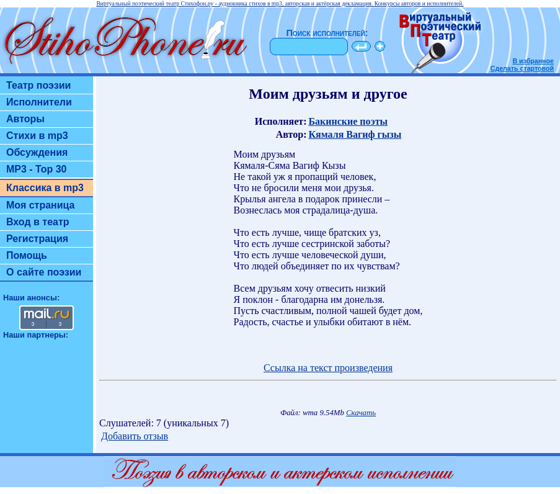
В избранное (533, 61)
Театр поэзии (38, 85)
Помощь (26, 255)
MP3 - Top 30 (36, 169)
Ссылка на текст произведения (328, 367)
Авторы (25, 119)
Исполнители (39, 102)
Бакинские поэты (348, 121)
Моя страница (40, 205)
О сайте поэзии (43, 272)
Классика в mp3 (45, 187)
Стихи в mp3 (37, 135)
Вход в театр (37, 222)
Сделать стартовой (522, 68)
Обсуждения (37, 152)
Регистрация (37, 238)
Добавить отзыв (134, 436)
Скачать (361, 412)
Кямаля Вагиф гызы (354, 134)
